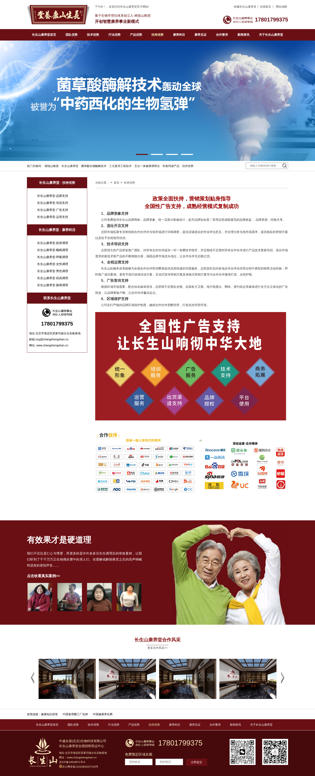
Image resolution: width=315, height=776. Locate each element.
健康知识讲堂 (49, 714)
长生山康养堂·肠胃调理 (52, 285)
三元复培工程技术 (120, 166)
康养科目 (179, 34)
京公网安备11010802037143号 (78, 766)
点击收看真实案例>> (43, 576)
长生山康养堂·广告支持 (52, 210)
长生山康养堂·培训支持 (52, 202)
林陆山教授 (52, 166)
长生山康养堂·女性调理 (52, 264)
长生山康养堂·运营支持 (52, 217)
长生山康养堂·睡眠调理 (52, 250)
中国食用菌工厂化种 (75, 714)
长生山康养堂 (69, 166)
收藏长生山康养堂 (245, 6)
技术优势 (93, 34)
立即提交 (196, 762)
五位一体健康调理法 (147, 166)
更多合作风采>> (157, 647)
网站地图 (281, 6)
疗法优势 (114, 34)
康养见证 (200, 34)
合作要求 (222, 34)
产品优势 (136, 34)
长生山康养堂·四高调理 (52, 278)
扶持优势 (157, 34)
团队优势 (71, 34)
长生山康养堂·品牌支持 (52, 195)
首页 (116, 182)
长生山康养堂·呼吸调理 (52, 257)
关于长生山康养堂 (271, 34)
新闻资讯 (243, 34)
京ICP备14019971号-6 (72, 762)
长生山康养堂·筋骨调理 (52, 243)
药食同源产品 (171, 166)
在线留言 (265, 6)
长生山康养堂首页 (44, 34)
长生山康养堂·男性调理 (52, 271)
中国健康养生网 (102, 714)
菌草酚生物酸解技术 (93, 166)
